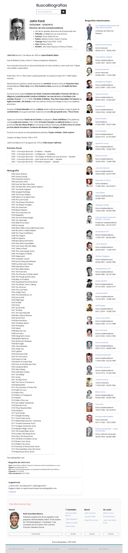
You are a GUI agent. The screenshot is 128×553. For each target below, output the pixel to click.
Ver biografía (35, 534)
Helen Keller (70, 526)
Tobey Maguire (71, 519)
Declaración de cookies (50, 549)
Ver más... (73, 534)
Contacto (105, 549)
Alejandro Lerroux (91, 520)
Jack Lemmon (90, 513)
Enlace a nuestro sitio (79, 549)
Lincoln (24, 99)
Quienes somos (17, 549)
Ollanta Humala (71, 523)
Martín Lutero (108, 513)
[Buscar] (63, 12)
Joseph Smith (89, 516)
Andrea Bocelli (108, 516)
